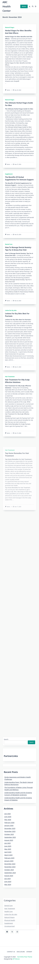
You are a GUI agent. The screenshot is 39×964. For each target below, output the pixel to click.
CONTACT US (11, 951)
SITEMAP (29, 951)
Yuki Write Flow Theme (24, 957)
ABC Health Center (6, 6)
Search (6, 739)
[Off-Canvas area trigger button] (36, 6)
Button (24, 6)
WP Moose (16, 959)
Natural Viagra (9, 27)
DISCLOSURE (21, 951)
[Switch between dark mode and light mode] (30, 6)
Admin (8, 90)
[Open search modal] (32, 6)
